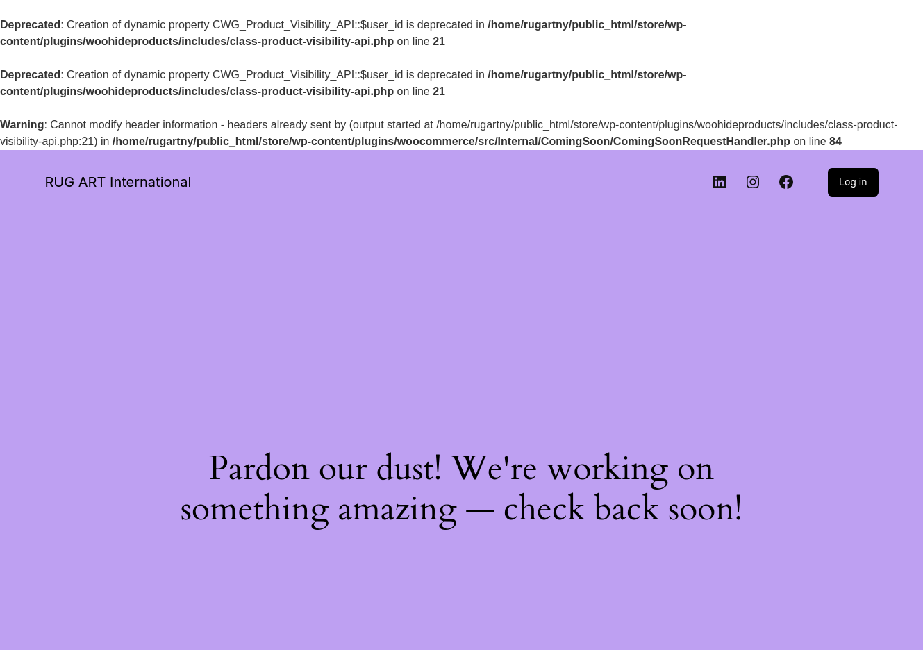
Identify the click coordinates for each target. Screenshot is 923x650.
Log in (853, 182)
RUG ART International (118, 182)
